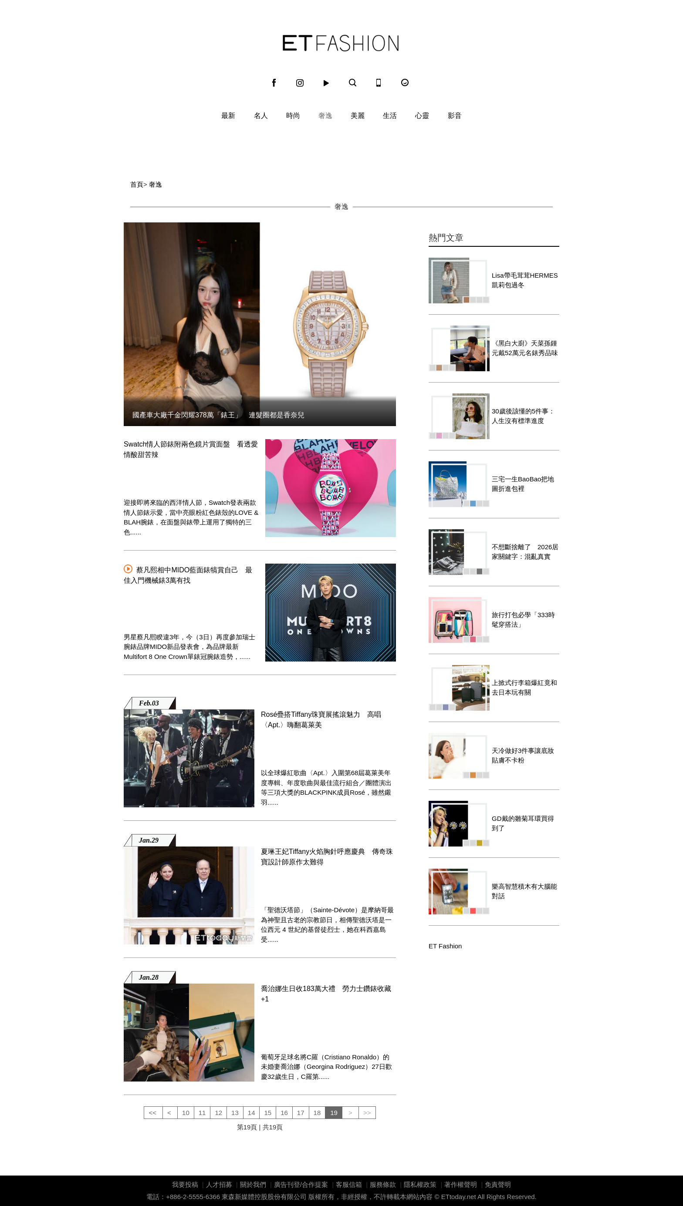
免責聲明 (498, 1184)
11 (202, 1112)
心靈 (422, 115)
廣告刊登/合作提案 (301, 1184)
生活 (390, 115)
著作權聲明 (460, 1184)
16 (284, 1112)
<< (153, 1112)
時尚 (293, 115)
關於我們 (253, 1184)
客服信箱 (349, 1184)
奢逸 (325, 115)
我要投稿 (185, 1184)
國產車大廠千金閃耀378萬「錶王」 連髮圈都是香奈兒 (218, 415)
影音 (455, 115)
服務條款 (383, 1184)
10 (185, 1112)
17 (300, 1112)
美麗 (358, 115)
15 (267, 1112)
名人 (261, 115)
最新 (228, 115)
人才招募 (219, 1184)
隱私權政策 (420, 1184)
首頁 (136, 184)
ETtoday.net (458, 1196)
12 (218, 1112)
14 (251, 1112)
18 (317, 1112)
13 (235, 1112)
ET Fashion (340, 43)
